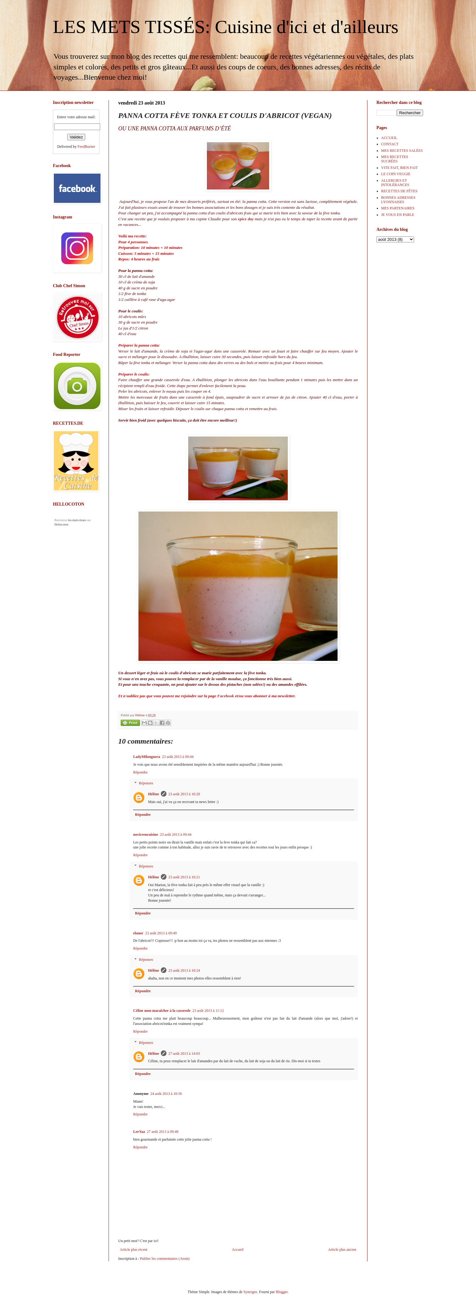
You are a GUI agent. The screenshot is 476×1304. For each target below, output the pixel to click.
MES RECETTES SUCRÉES (394, 159)
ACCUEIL (389, 138)
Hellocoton (61, 524)
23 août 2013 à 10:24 (184, 970)
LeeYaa (139, 1131)
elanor (138, 933)
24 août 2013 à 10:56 (166, 1093)
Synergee (250, 1292)
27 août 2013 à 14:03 (184, 1053)
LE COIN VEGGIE (395, 174)
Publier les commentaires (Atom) (165, 1258)
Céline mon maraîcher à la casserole (162, 1010)
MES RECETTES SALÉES (402, 150)
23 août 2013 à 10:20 (184, 794)
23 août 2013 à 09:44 (178, 757)
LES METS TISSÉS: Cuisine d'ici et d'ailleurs (226, 26)
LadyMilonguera (146, 757)
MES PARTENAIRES (397, 208)
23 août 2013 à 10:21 (184, 877)
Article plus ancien (342, 1249)
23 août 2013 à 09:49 (161, 933)
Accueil (237, 1249)
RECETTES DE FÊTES (399, 191)
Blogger (281, 1292)
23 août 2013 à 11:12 (208, 1010)
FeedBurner (86, 146)
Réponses (146, 783)
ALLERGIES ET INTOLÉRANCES (395, 182)
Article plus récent (133, 1249)
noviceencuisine (145, 834)
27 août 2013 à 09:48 (162, 1131)
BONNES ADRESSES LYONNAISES (398, 199)
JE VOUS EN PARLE (397, 215)
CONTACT (390, 144)
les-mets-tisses (77, 520)
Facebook (225, 696)
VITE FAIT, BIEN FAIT (399, 168)
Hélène (153, 794)
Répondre (140, 772)
